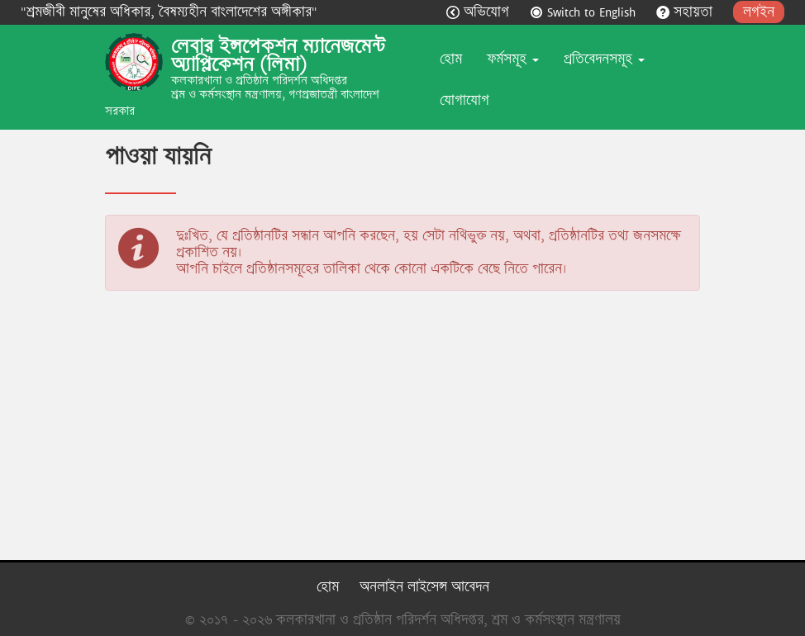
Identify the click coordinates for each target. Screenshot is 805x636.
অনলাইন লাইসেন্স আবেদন (424, 587)
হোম (451, 59)
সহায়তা (686, 12)
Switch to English (585, 12)
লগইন (758, 12)
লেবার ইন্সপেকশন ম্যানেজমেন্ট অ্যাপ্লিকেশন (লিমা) (278, 55)
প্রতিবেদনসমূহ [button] (604, 59)
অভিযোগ (479, 12)
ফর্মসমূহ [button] (513, 59)
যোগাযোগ (464, 100)
